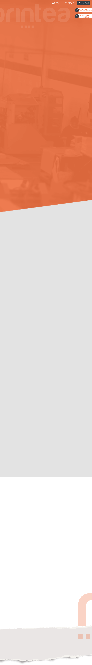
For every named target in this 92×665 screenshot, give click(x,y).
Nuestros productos (55, 2)
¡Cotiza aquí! (84, 3)
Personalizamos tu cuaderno (69, 2)
